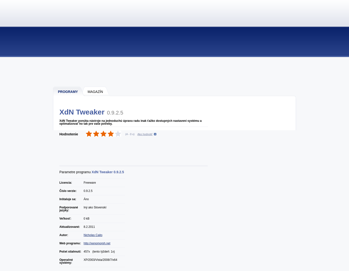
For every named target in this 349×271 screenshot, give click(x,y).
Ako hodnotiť (144, 134)
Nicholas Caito (93, 235)
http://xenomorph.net (97, 243)
